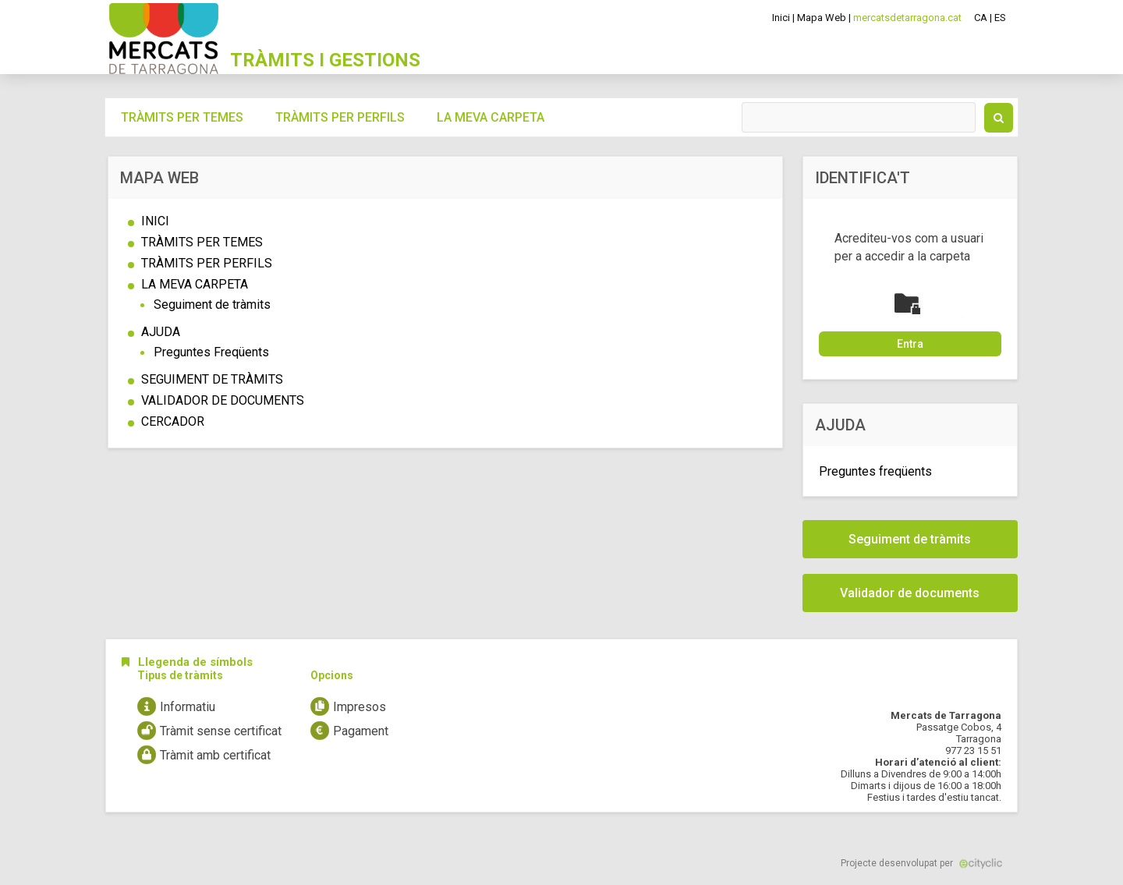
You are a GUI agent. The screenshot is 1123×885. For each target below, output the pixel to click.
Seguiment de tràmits (212, 304)
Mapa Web (821, 17)
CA (980, 17)
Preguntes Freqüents (211, 352)
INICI (155, 221)
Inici (781, 17)
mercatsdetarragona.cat (907, 17)
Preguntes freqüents (875, 471)
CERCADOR (172, 421)
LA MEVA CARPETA (194, 284)
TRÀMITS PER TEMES (202, 242)
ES (1000, 17)
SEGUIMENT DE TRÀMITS (212, 379)
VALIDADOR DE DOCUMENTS (222, 400)
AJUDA (160, 331)
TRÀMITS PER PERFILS (206, 263)
